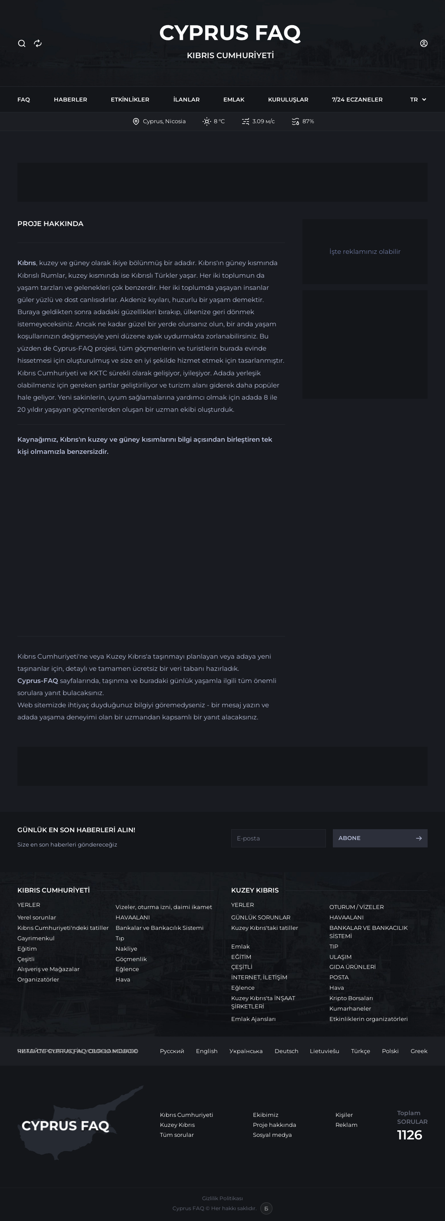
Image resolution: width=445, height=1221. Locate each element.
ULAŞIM (340, 956)
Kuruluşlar (288, 99)
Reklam (346, 1124)
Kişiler (344, 1114)
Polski (390, 1050)
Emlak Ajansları (253, 1018)
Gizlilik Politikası (222, 1198)
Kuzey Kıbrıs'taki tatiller (264, 927)
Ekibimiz (266, 1114)
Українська (246, 1050)
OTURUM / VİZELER (356, 906)
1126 (409, 1135)
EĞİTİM (241, 956)
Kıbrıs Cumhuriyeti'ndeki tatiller (63, 927)
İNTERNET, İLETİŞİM (259, 977)
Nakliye (126, 948)
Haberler (70, 99)
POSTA (339, 977)
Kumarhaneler (350, 1008)
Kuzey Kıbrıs (177, 1124)
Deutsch (287, 1050)
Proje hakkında (274, 1124)
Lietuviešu (324, 1050)
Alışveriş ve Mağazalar (48, 968)
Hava (123, 979)
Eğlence (127, 968)
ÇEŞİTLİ (241, 966)
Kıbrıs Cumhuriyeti (186, 1114)
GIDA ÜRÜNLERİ (352, 966)
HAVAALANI (133, 917)
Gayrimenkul (36, 938)
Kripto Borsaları (351, 998)
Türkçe (360, 1050)
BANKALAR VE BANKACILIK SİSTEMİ (368, 931)
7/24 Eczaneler (357, 99)
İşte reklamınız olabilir (365, 251)
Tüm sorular (177, 1134)
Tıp (120, 938)
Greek (419, 1050)
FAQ (23, 99)
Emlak (233, 99)
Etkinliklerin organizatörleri (368, 1018)
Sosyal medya (272, 1134)
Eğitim (27, 948)
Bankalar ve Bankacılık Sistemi (160, 927)
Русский (172, 1050)
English (207, 1050)
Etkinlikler (130, 99)
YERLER (28, 904)
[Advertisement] (222, 182)
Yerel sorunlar (36, 917)
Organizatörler (38, 979)
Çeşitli (26, 958)
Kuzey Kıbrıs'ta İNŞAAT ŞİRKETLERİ (263, 1002)
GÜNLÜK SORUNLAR (260, 917)
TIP (333, 946)
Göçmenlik (131, 958)
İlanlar (186, 99)
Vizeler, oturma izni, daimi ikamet (164, 906)
